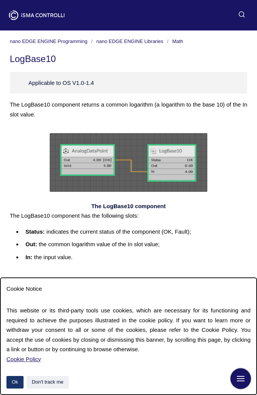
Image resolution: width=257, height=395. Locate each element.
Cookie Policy (23, 359)
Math (177, 41)
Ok (15, 382)
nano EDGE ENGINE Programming (48, 41)
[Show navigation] (240, 378)
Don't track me (47, 382)
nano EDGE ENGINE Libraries (129, 41)
